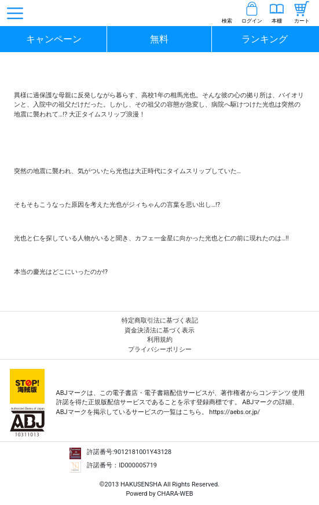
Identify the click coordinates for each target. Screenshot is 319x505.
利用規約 (160, 339)
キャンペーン (54, 39)
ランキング (264, 39)
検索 (227, 21)
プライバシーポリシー (160, 349)
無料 (159, 39)
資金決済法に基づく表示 (159, 330)
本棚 (277, 21)
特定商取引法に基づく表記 (160, 320)
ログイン (251, 21)
